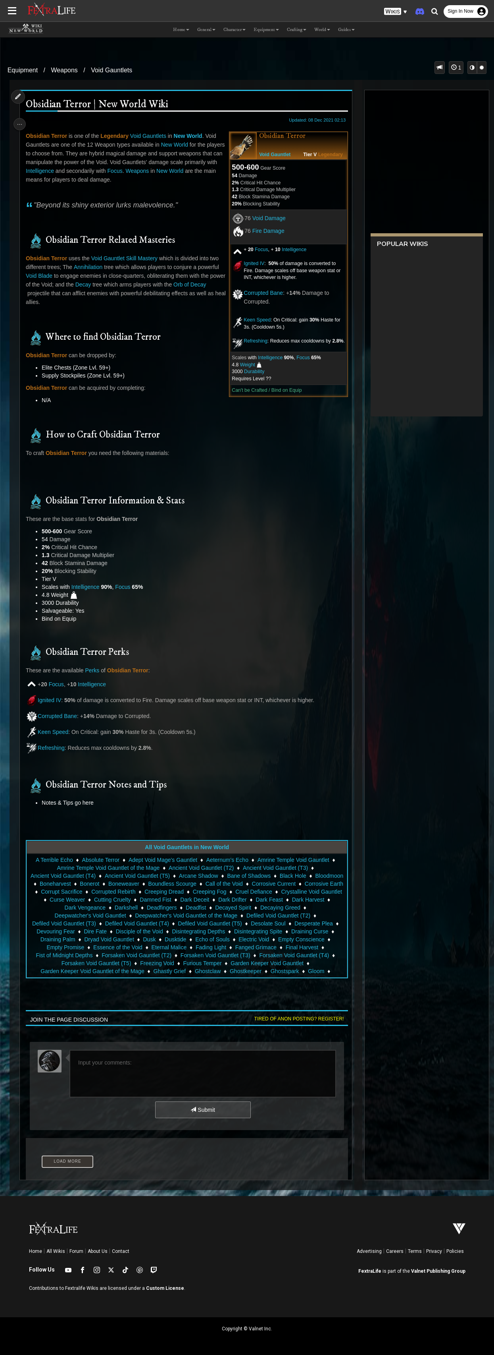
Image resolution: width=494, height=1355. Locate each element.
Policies (455, 1251)
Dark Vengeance (110, 907)
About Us (98, 1251)
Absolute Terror (100, 860)
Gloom (316, 971)
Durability (251, 371)
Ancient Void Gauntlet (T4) (76, 876)
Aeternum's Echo (227, 860)
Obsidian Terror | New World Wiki (99, 104)
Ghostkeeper (245, 971)
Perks (94, 670)
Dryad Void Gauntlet (108, 939)
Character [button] (234, 30)
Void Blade (41, 276)
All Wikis (55, 1251)
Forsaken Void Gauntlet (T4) (294, 955)
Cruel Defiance (302, 891)
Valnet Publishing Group (438, 1271)
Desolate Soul (267, 923)
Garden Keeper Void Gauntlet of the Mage (92, 971)
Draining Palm (57, 939)
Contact (120, 1251)
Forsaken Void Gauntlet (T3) (215, 955)
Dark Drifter (287, 899)
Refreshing (253, 341)
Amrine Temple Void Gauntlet (293, 860)
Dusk (148, 939)
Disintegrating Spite (258, 931)
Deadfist (220, 907)
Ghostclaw (207, 971)
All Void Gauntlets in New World (186, 847)
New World (189, 136)
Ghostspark (284, 971)
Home (35, 1251)
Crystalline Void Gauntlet (65, 899)
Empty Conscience (301, 939)
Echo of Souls (212, 939)
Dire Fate (94, 931)
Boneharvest (88, 884)
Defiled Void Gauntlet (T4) (137, 923)
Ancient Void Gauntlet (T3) (275, 868)
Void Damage (266, 218)
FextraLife (369, 1271)
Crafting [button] (296, 30)
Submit (202, 1110)
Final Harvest (301, 947)
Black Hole (306, 876)
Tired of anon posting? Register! (296, 1019)
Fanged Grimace (255, 947)
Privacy (434, 1251)
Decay (102, 284)
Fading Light (210, 947)
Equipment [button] (266, 30)
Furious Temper (202, 963)
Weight (244, 365)
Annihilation (90, 267)
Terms (415, 1251)
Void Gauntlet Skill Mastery (126, 258)
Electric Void (253, 939)
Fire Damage (266, 231)
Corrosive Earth (61, 891)
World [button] (322, 30)
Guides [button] (346, 30)
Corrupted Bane (260, 293)
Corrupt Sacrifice (110, 891)
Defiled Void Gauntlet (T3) (64, 923)
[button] (395, 12)
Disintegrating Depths (198, 931)
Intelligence (291, 249)
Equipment (23, 70)
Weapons (64, 70)
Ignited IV (251, 263)
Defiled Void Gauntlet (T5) (209, 923)
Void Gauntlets (111, 70)
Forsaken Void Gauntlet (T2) (136, 955)
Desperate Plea (313, 923)
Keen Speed (254, 320)
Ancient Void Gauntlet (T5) (150, 876)
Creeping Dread (213, 891)
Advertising (369, 1251)
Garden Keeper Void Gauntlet (266, 963)
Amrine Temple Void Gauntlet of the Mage (107, 868)
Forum (76, 1251)
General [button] (206, 30)
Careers (395, 1251)
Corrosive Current (306, 884)
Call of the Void (257, 884)
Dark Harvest (64, 907)
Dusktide (175, 939)
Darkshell (150, 907)
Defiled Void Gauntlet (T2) (278, 915)
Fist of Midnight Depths (63, 955)
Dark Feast (324, 899)
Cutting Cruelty (167, 899)
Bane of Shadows (262, 876)
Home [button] (181, 30)
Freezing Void (157, 963)
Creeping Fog (259, 891)
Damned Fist (210, 899)
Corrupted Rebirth (162, 891)
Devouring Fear (55, 931)
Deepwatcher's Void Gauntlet (89, 915)
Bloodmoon (49, 884)
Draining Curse (309, 931)
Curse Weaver (122, 899)
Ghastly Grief (169, 971)
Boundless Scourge (205, 884)
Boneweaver (156, 884)
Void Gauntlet (272, 154)
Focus (258, 249)
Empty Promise (65, 947)
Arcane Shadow (212, 876)
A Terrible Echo (54, 860)
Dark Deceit (249, 899)
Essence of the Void (117, 947)
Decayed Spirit (258, 907)
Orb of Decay (44, 293)
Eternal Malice (168, 947)
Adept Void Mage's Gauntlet (162, 860)
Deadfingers (186, 907)
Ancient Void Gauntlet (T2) (200, 868)
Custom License (165, 1288)
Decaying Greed (305, 907)
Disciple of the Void (138, 931)
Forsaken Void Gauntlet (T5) (96, 963)
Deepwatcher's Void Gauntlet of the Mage (186, 915)
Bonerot (122, 884)
